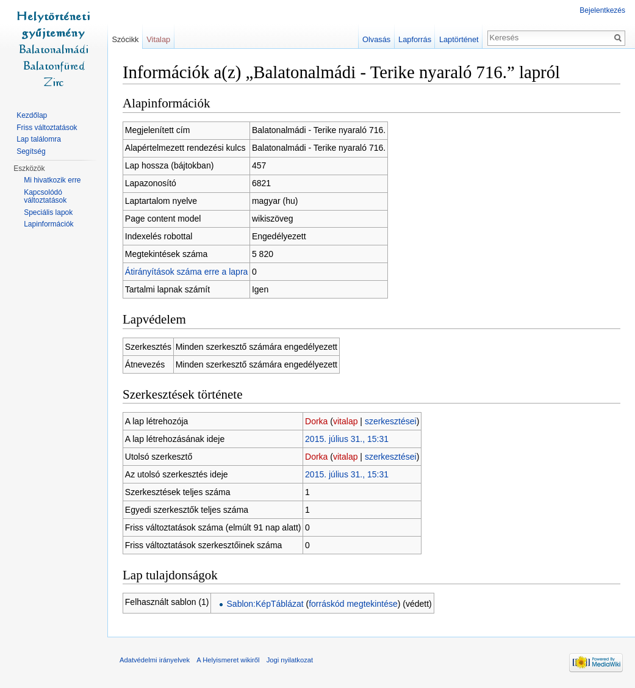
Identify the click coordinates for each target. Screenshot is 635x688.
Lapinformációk (48, 224)
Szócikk (125, 39)
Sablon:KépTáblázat (265, 604)
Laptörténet (459, 39)
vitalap (345, 421)
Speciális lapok (48, 212)
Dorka (316, 421)
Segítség (30, 151)
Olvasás (376, 39)
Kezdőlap (31, 115)
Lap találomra (38, 139)
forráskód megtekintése (353, 604)
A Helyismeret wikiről (227, 660)
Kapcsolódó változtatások (45, 196)
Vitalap (158, 39)
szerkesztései (391, 421)
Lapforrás (414, 39)
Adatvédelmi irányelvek (155, 660)
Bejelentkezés (602, 10)
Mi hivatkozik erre (52, 180)
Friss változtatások (46, 127)
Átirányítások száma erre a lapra (186, 272)
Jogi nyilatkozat (290, 660)
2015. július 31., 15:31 (347, 439)
